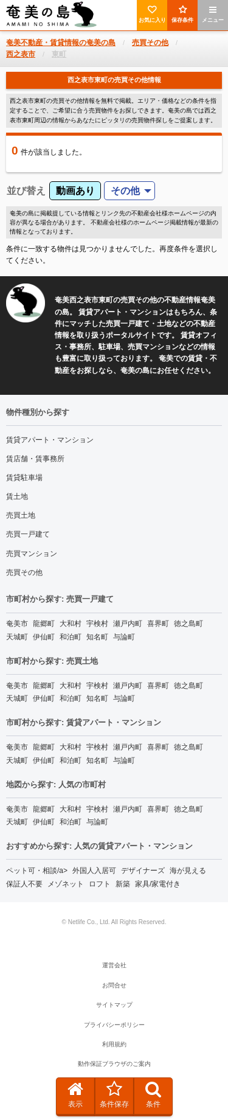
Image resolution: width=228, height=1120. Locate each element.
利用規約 (114, 1044)
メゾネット (65, 884)
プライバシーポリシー (114, 1024)
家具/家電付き (158, 884)
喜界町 (158, 623)
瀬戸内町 (127, 623)
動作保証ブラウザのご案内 (114, 1063)
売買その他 (24, 572)
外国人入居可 (94, 870)
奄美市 (17, 623)
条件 (153, 1094)
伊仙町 (44, 637)
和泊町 (70, 637)
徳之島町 (188, 623)
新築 (123, 884)
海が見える (188, 870)
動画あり (75, 191)
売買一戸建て (28, 534)
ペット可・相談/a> (36, 870)
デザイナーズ (143, 870)
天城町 (17, 637)
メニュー (213, 14)
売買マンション (31, 553)
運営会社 (114, 965)
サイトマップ (114, 1004)
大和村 (70, 623)
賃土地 (17, 496)
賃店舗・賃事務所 (35, 458)
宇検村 (97, 623)
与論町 (124, 637)
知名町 (97, 637)
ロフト (100, 884)
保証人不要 (24, 884)
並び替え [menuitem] (26, 191)
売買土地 (20, 515)
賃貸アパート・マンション (50, 440)
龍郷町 (44, 623)
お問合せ (114, 985)
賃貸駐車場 (24, 477)
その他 (125, 191)
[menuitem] (129, 190)
